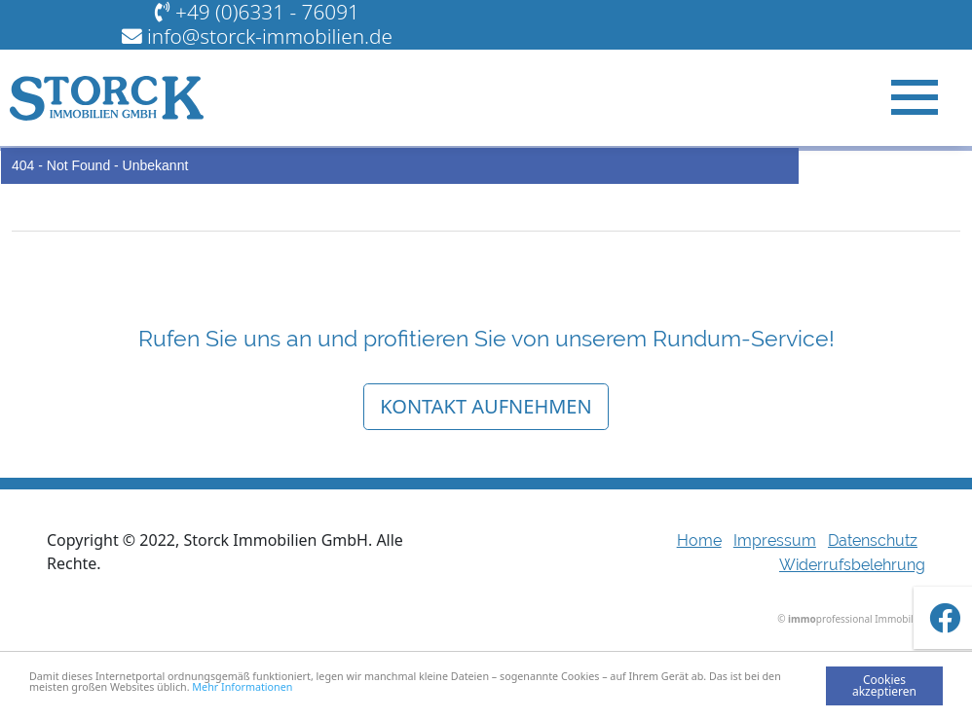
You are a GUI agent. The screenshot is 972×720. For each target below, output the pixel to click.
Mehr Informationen (327, 689)
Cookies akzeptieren (884, 685)
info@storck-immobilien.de (270, 36)
